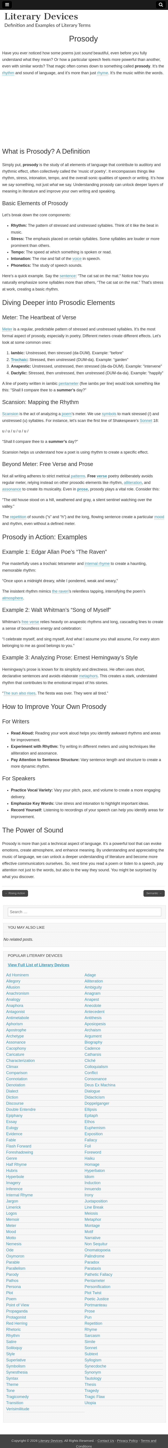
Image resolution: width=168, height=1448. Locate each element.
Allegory (13, 981)
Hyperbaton (95, 1170)
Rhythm (13, 1335)
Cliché (90, 1060)
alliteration (133, 482)
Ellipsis (91, 1109)
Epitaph (91, 1115)
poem (67, 414)
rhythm (8, 73)
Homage (92, 1164)
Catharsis (93, 1054)
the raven (60, 591)
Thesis (90, 1384)
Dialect (12, 1091)
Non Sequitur (96, 1244)
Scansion (10, 414)
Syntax (12, 1378)
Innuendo (93, 1189)
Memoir (12, 1219)
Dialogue (92, 1091)
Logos (11, 1213)
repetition (18, 517)
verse (102, 476)
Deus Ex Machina (100, 1085)
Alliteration (94, 981)
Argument (93, 1036)
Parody (12, 1274)
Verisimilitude (17, 1409)
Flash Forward (18, 1146)
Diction (12, 1097)
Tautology (93, 1378)
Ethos (90, 1122)
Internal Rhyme (19, 1195)
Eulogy (12, 1128)
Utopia (90, 1403)
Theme (12, 1384)
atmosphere (12, 598)
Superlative (16, 1360)
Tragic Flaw (95, 1397)
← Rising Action (15, 893)
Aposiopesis (95, 1024)
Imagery (13, 1183)
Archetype (15, 1036)
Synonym (93, 1372)
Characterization (20, 1060)
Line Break (94, 1207)
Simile (90, 1342)
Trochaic (19, 360)
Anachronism (17, 993)
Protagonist (16, 1317)
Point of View (17, 1305)
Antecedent (95, 1011)
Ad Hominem (17, 975)
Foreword (93, 1152)
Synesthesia (17, 1372)
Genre (11, 1158)
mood (159, 517)
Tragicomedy (17, 1397)
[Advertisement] (83, 110)
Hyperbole (15, 1177)
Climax (12, 1067)
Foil (88, 1146)
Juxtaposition (96, 1201)
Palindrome (95, 1256)
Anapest (92, 999)
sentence (68, 276)
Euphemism (95, 1128)
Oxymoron (15, 1256)
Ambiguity (93, 987)
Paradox (92, 1262)
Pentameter (95, 1280)
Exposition (94, 1134)
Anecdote (93, 1005)
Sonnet (146, 420)
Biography (93, 1042)
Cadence (92, 1048)
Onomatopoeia (97, 1250)
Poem (11, 1299)
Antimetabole (17, 1018)
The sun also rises (19, 693)
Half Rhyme (16, 1164)
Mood (11, 1232)
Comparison (16, 1073)
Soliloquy (14, 1348)
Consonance (96, 1079)
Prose (90, 1311)
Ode (10, 1250)
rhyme (102, 73)
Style (10, 1354)
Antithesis (93, 1018)
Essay (11, 1122)
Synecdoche (95, 1366)
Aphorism (14, 1024)
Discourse (15, 1103)
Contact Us (106, 1441)
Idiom (89, 1177)
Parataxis (93, 1268)
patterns (78, 476)
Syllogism (93, 1360)
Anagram (93, 993)
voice (77, 258)
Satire (11, 1342)
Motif (89, 1232)
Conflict (91, 1073)
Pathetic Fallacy (98, 1274)
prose (82, 489)
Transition (14, 1403)
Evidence (14, 1134)
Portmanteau (96, 1305)
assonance (11, 489)
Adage (90, 975)
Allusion (13, 987)
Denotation (15, 1085)
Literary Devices (41, 16)
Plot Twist (93, 1293)
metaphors (88, 676)
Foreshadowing (19, 1152)
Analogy (13, 999)
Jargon (12, 1201)
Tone (10, 1390)
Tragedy (92, 1390)
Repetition (93, 1323)
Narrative (93, 1238)
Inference (14, 1189)
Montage (92, 1225)
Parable (13, 1262)
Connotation (16, 1079)
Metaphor (93, 1219)
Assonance (16, 1042)
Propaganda (17, 1311)
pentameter (69, 383)
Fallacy (91, 1140)
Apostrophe (16, 1030)
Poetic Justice (97, 1299)
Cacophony (16, 1048)
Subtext (91, 1354)
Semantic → (154, 893)
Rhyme (91, 1329)
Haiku (90, 1158)
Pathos (12, 1280)
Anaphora (14, 1005)
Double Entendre (21, 1109)
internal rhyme (97, 563)
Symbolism (15, 1366)
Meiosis (91, 1213)
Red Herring (16, 1323)
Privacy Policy (127, 1441)
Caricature (15, 1054)
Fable (11, 1140)
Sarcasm (92, 1335)
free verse (30, 622)
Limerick (13, 1207)
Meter (7, 329)
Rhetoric (13, 1329)
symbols (109, 414)
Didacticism (95, 1097)
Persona (13, 1287)
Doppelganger (97, 1103)
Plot (9, 1293)
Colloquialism (96, 1067)
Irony (89, 1195)
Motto (11, 1238)
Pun (88, 1317)
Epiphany (14, 1115)
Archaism (93, 1030)
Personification (97, 1287)
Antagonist (15, 1011)
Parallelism (15, 1268)
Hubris (12, 1170)
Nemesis (13, 1244)
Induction (93, 1183)
